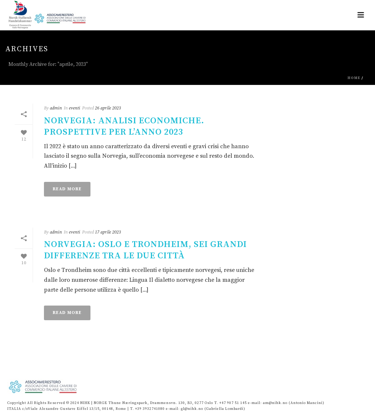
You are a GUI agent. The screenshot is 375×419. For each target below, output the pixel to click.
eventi (74, 108)
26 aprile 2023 (108, 108)
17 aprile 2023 (108, 232)
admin (56, 108)
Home (354, 78)
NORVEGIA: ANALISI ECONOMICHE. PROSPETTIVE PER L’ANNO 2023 (124, 126)
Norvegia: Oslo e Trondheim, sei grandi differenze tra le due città (145, 250)
